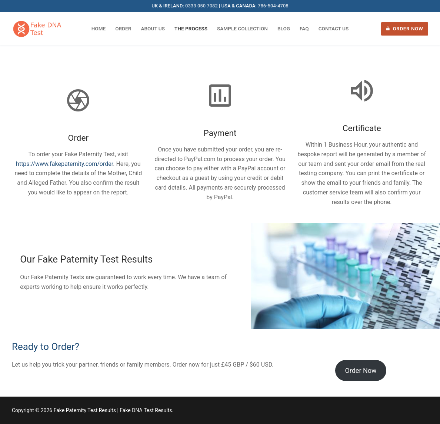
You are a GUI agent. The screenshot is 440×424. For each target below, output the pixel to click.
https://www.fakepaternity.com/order (64, 163)
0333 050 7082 (201, 6)
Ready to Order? (45, 346)
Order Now (404, 28)
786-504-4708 (273, 6)
